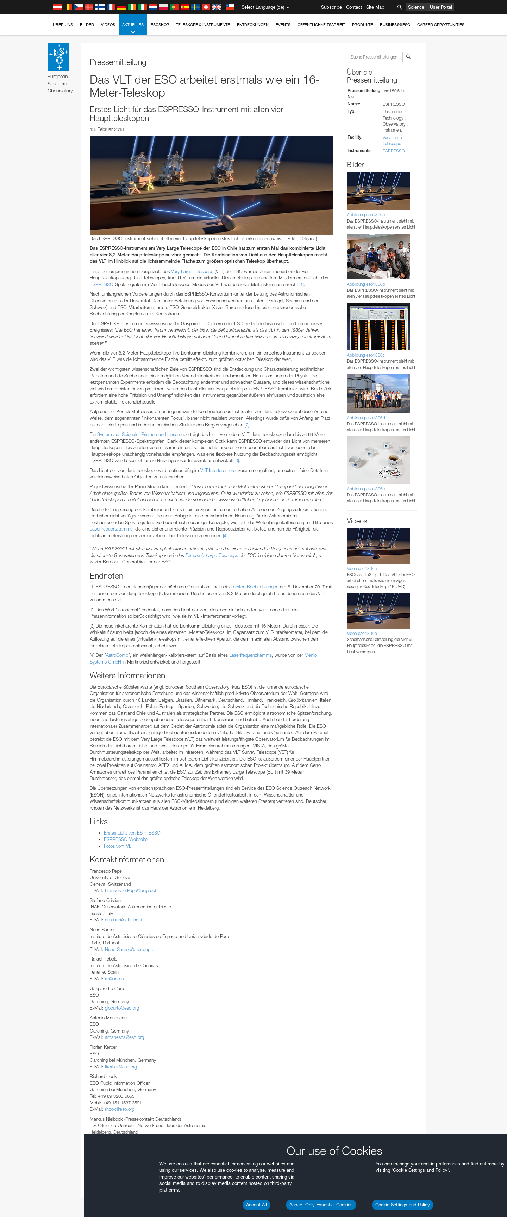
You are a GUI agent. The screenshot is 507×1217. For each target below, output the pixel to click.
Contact (354, 7)
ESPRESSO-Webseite (126, 839)
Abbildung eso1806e (366, 488)
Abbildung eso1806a (366, 214)
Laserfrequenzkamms (111, 529)
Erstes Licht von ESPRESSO (132, 833)
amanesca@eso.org (124, 1037)
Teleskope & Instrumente (203, 24)
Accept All (256, 1204)
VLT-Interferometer (218, 470)
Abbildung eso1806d (366, 417)
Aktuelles (133, 28)
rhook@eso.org (119, 1109)
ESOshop (160, 24)
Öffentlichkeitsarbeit (321, 24)
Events (283, 24)
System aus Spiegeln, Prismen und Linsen (138, 434)
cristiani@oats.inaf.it (124, 919)
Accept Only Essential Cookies (321, 1204)
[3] (236, 460)
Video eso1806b (362, 633)
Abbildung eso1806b (366, 284)
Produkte (362, 24)
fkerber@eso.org (121, 1067)
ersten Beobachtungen (255, 586)
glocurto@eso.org (122, 1008)
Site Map (375, 7)
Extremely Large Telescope (212, 555)
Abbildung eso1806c (366, 355)
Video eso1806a (362, 568)
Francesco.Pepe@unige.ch (131, 890)
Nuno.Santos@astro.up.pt (130, 949)
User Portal (441, 7)
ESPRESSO (101, 284)
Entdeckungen (253, 24)
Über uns (63, 24)
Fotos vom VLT (118, 846)
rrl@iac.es (114, 978)
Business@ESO (395, 24)
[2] (247, 425)
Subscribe (331, 7)
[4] (225, 535)
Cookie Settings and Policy (402, 1204)
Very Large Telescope (192, 271)
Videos (108, 24)
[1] (301, 284)
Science (416, 7)
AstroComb (117, 655)
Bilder (87, 24)
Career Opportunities (440, 24)
